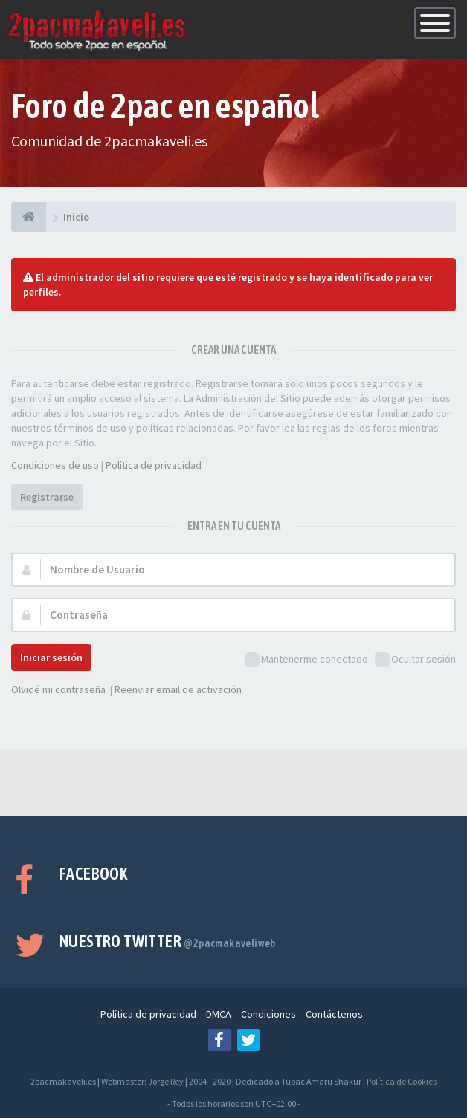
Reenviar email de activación (178, 689)
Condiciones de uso (55, 465)
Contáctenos (334, 1014)
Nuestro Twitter (167, 941)
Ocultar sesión (415, 660)
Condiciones (268, 1014)
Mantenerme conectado (306, 660)
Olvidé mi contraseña (58, 689)
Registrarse (47, 497)
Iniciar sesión (51, 657)
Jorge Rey (166, 1081)
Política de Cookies (402, 1081)
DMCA (218, 1014)
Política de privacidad (154, 465)
